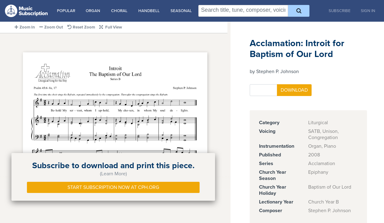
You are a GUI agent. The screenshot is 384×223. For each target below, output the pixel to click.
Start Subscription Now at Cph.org (113, 187)
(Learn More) (113, 174)
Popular (66, 10)
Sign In (368, 10)
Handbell (149, 10)
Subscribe (340, 10)
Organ (93, 10)
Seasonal (181, 10)
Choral (119, 10)
